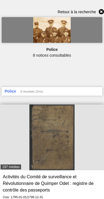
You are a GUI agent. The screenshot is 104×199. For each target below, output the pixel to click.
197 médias (10, 167)
